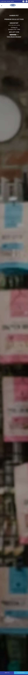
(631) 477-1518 (14, 32)
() (14, 36)
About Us (7, 672)
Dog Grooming (21, 672)
